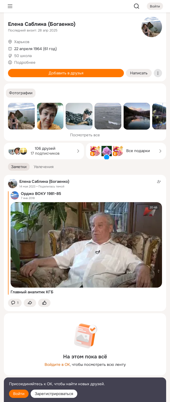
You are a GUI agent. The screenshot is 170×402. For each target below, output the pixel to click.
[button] (21, 93)
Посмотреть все (85, 135)
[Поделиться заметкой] (30, 303)
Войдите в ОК (57, 364)
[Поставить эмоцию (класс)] (44, 303)
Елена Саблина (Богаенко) (41, 24)
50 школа (23, 55)
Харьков (21, 41)
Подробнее (25, 62)
